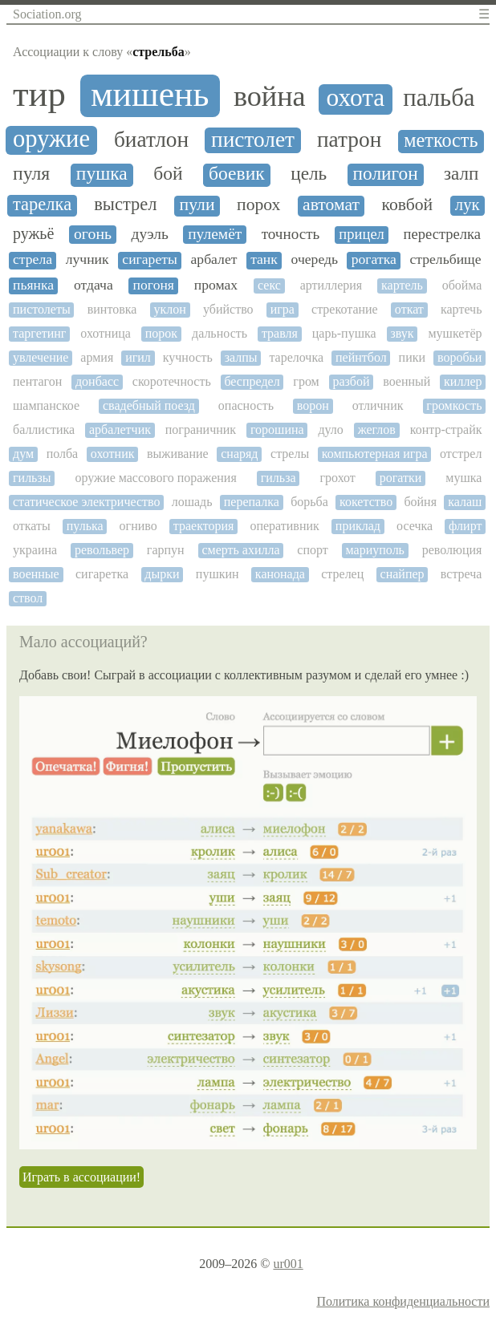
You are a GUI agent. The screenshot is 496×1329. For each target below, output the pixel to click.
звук (401, 333)
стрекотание (344, 309)
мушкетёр (455, 333)
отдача (93, 285)
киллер (463, 381)
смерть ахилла (240, 550)
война (270, 96)
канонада (280, 574)
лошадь (192, 502)
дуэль (150, 233)
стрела (32, 259)
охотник (113, 453)
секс (269, 285)
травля (280, 333)
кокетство (365, 502)
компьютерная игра (375, 453)
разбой (350, 381)
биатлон (151, 140)
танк (264, 259)
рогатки (401, 477)
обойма (462, 285)
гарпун (166, 550)
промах (216, 285)
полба (63, 453)
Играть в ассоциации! (81, 1177)
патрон (349, 140)
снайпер (402, 574)
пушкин (217, 574)
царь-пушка (344, 333)
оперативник (284, 526)
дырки (161, 574)
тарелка (42, 204)
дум (23, 453)
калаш (465, 502)
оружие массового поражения (155, 477)
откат (409, 309)
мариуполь (375, 550)
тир (39, 94)
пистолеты (42, 309)
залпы (241, 357)
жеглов (377, 429)
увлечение (40, 357)
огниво (138, 526)
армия (96, 357)
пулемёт (215, 233)
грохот (338, 477)
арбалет (214, 259)
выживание (178, 453)
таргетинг (39, 333)
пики (412, 357)
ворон (313, 405)
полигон (385, 174)
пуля (31, 173)
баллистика (44, 429)
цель (309, 174)
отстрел (461, 453)
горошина (277, 429)
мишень (150, 94)
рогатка (374, 259)
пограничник (200, 429)
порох (258, 205)
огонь (93, 233)
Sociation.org (47, 14)
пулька (85, 526)
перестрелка (442, 234)
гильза (278, 477)
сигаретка (101, 574)
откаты (32, 526)
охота (356, 97)
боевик (237, 174)
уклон (170, 309)
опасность (246, 405)
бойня (420, 502)
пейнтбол (361, 357)
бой (167, 174)
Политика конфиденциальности (403, 1301)
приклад (357, 526)
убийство (228, 309)
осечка (414, 526)
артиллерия (331, 285)
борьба (309, 502)
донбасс (97, 381)
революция (452, 550)
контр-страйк (446, 429)
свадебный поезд (149, 405)
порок (161, 333)
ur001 (288, 1263)
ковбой (407, 205)
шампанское (46, 405)
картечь (461, 309)
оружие (51, 139)
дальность (219, 333)
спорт (312, 550)
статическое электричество (87, 502)
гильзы (32, 477)
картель (402, 285)
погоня (153, 285)
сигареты (149, 259)
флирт (465, 526)
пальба (438, 98)
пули (197, 205)
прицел (361, 234)
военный (406, 381)
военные (36, 574)
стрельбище (445, 259)
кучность (188, 357)
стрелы (289, 453)
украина (35, 550)
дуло (330, 429)
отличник (378, 405)
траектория (203, 526)
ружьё (33, 233)
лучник (87, 259)
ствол (28, 598)
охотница (105, 333)
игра (282, 309)
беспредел (251, 381)
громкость (454, 405)
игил (138, 357)
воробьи (459, 357)
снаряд (239, 453)
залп (461, 174)
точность (291, 233)
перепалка (251, 502)
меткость (441, 140)
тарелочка (296, 357)
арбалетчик (120, 429)
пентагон (37, 381)
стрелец (342, 574)
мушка (463, 477)
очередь (314, 259)
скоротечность (171, 381)
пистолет (253, 140)
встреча (461, 574)
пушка (102, 174)
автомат (331, 205)
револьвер (102, 550)
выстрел (125, 204)
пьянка (33, 285)
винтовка (112, 309)
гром (306, 381)
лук (467, 204)
